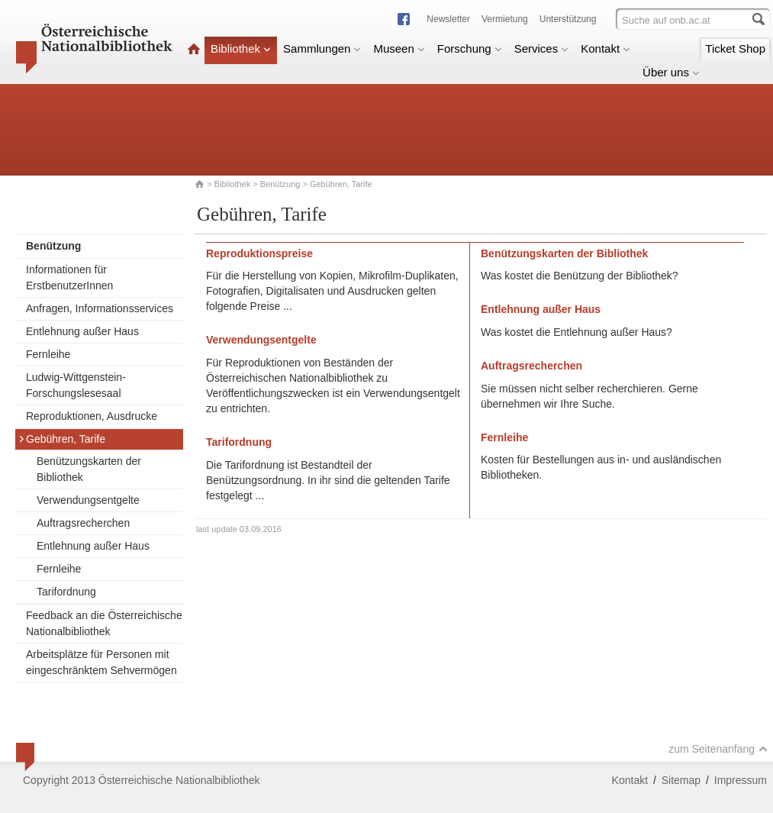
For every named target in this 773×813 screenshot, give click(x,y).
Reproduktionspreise (259, 253)
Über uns (671, 72)
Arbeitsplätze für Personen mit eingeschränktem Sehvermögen (101, 662)
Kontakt (605, 48)
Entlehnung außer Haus (82, 331)
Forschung (469, 48)
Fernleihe (48, 354)
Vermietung (505, 19)
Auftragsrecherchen (83, 523)
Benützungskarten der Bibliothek (89, 469)
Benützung (280, 184)
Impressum (740, 780)
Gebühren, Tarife (61, 439)
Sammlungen (322, 48)
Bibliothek (241, 48)
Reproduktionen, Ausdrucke (91, 416)
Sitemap (681, 780)
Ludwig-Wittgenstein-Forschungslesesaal (76, 385)
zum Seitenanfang (718, 749)
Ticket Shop (735, 48)
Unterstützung (568, 19)
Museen (398, 48)
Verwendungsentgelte (88, 500)
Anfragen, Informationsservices (99, 308)
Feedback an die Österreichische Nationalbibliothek (104, 623)
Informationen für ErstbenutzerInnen (69, 277)
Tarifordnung (66, 592)
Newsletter (448, 19)
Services (541, 48)
